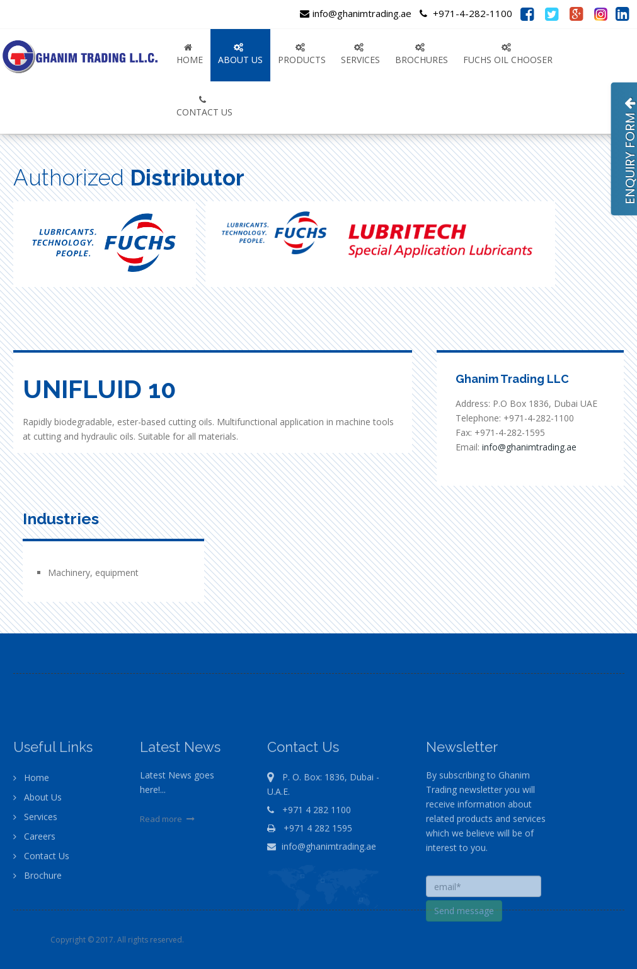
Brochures (421, 54)
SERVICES (360, 54)
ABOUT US (240, 54)
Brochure (37, 908)
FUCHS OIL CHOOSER (508, 54)
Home (189, 54)
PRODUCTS (302, 54)
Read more (169, 851)
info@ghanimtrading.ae (355, 13)
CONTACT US (204, 106)
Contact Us (41, 889)
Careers (34, 869)
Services (35, 849)
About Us (37, 830)
